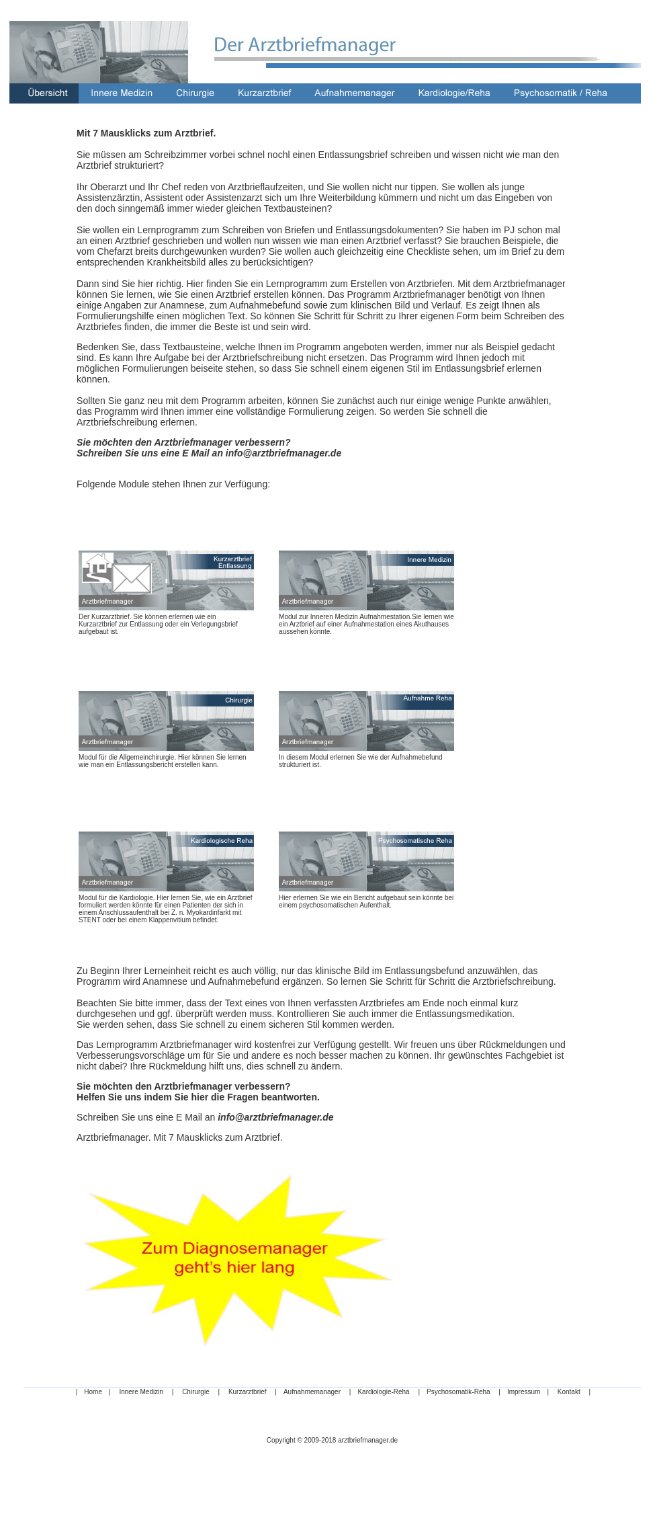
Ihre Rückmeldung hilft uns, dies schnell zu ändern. (236, 1066)
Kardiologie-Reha (383, 1392)
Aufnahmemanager (312, 1392)
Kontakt (569, 1392)
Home (93, 1392)
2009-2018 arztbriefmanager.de (351, 1440)
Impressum (523, 1392)
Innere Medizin (141, 1392)
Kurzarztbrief (247, 1392)
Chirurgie (196, 1392)
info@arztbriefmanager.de (283, 453)
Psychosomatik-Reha (458, 1392)
